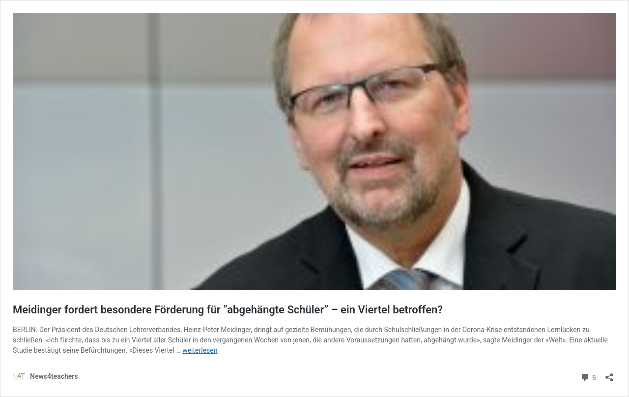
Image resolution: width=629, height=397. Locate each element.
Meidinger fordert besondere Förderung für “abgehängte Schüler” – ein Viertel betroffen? (228, 310)
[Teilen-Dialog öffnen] (609, 374)
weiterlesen (199, 350)
